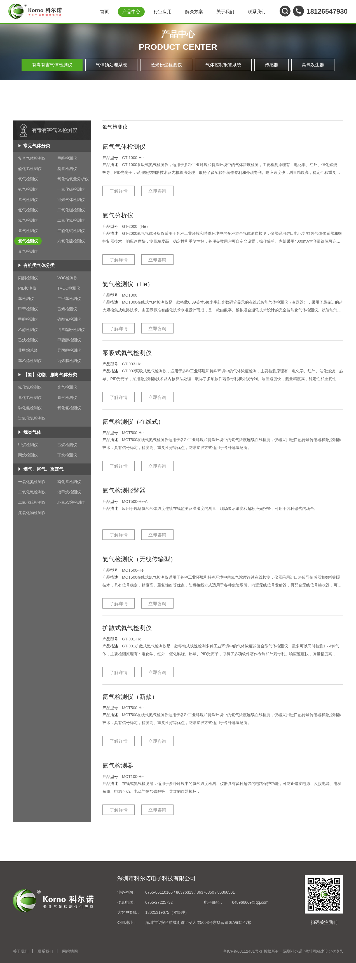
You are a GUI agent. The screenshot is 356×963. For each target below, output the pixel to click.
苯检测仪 (26, 298)
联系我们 (257, 11)
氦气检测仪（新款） (137, 696)
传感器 (271, 64)
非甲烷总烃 (28, 350)
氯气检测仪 (28, 220)
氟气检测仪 (67, 397)
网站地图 (70, 951)
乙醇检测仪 (28, 329)
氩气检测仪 (28, 230)
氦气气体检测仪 (129, 146)
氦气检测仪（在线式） (141, 421)
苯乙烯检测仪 (30, 360)
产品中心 (131, 11)
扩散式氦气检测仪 (133, 627)
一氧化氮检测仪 (32, 481)
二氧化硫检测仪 (32, 502)
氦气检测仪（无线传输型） (149, 558)
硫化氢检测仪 (30, 168)
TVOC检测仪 (68, 288)
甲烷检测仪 (28, 445)
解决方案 (194, 11)
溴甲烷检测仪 (69, 492)
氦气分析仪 (122, 214)
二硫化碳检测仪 (71, 230)
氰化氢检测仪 (30, 397)
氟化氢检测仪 (69, 408)
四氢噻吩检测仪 (71, 329)
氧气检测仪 (28, 179)
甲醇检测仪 (28, 319)
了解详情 (119, 191)
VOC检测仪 (67, 278)
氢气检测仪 (28, 199)
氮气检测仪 (28, 210)
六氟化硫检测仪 (71, 241)
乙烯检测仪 (67, 309)
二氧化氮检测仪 (32, 492)
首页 (104, 11)
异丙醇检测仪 (69, 350)
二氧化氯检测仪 (71, 220)
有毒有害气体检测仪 (52, 64)
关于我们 (225, 11)
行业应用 (163, 11)
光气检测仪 (67, 387)
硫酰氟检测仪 (69, 319)
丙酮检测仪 (28, 278)
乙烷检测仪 (67, 445)
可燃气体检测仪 (71, 199)
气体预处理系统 (111, 64)
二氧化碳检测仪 (71, 210)
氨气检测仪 (28, 189)
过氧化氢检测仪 (32, 418)
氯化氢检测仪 (30, 387)
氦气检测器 (122, 765)
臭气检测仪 (28, 251)
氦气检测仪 (28, 241)
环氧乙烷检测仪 (71, 502)
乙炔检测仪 (28, 340)
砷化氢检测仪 (30, 408)
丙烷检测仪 (28, 455)
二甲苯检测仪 (69, 298)
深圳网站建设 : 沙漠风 (324, 951)
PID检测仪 (27, 288)
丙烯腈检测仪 (69, 360)
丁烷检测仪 (67, 455)
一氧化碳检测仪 (71, 189)
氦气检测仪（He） (134, 283)
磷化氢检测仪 (69, 481)
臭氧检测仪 (67, 168)
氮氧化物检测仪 (32, 512)
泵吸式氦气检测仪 (133, 352)
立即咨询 (157, 191)
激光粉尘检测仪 (166, 64)
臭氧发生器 (313, 64)
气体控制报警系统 (223, 64)
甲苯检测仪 (28, 309)
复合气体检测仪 (32, 158)
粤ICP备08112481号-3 (242, 951)
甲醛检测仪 (67, 158)
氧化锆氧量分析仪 (73, 179)
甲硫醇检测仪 (69, 340)
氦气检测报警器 (129, 490)
